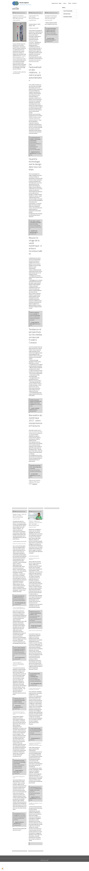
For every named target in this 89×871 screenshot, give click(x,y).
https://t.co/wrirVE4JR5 (51, 33)
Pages (60, 3)
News (64, 3)
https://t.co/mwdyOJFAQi (19, 658)
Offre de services (67, 14)
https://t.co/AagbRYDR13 (19, 771)
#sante (31, 315)
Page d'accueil (55, 3)
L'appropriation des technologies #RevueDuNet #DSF (34, 17)
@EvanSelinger (33, 149)
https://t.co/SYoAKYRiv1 (35, 471)
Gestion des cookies (44, 869)
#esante (38, 320)
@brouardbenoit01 (34, 619)
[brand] (22, 3)
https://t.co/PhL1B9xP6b (35, 227)
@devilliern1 (16, 824)
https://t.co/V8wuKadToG (19, 603)
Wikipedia (36, 197)
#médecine (32, 793)
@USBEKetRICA (36, 614)
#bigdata (23, 820)
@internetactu (33, 145)
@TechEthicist (33, 146)
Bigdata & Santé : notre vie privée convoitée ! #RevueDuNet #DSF (19, 519)
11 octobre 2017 (33, 630)
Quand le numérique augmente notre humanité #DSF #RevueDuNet (19, 17)
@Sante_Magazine (19, 772)
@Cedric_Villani (37, 794)
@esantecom (33, 320)
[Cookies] (2, 868)
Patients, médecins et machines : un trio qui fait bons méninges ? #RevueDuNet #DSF (35, 526)
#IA (32, 623)
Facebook (74, 3)
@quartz (39, 145)
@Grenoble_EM (17, 825)
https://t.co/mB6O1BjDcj (35, 151)
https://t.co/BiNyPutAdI (35, 318)
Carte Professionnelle (68, 11)
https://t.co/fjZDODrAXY (19, 709)
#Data (17, 602)
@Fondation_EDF (33, 620)
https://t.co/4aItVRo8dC (35, 797)
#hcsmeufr (32, 321)
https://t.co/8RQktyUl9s (35, 682)
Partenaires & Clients (67, 17)
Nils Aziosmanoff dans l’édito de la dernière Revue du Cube (35, 62)
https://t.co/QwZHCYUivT (19, 827)
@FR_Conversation (18, 822)
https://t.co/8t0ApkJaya (36, 736)
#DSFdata (16, 828)
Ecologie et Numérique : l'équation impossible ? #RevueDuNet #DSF (51, 17)
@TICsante (32, 796)
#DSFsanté (32, 799)
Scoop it (34, 487)
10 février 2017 (17, 665)
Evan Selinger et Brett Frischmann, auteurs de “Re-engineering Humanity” (35, 120)
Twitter (69, 3)
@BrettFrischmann (34, 148)
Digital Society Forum (21, 13)
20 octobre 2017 (17, 610)
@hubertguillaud (33, 143)
